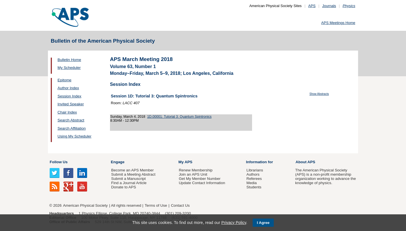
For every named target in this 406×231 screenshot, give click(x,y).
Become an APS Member (132, 170)
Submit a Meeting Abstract (133, 174)
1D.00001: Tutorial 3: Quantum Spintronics (179, 117)
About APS (305, 162)
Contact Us (180, 205)
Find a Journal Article (128, 183)
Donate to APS (123, 187)
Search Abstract (71, 120)
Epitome (64, 80)
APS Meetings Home (338, 23)
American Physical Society (85, 205)
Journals (329, 6)
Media (251, 183)
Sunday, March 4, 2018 (127, 117)
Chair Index (67, 112)
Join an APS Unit (193, 174)
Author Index (68, 88)
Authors (252, 174)
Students (253, 187)
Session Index (69, 96)
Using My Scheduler (74, 136)
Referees (254, 178)
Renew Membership (196, 170)
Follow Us (58, 162)
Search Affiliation (72, 128)
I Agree (263, 223)
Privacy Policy (233, 222)
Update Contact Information (202, 183)
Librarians (254, 170)
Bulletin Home (69, 60)
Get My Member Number (199, 178)
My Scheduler (69, 68)
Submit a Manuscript (128, 178)
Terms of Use (156, 205)
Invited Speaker (71, 104)
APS (311, 6)
